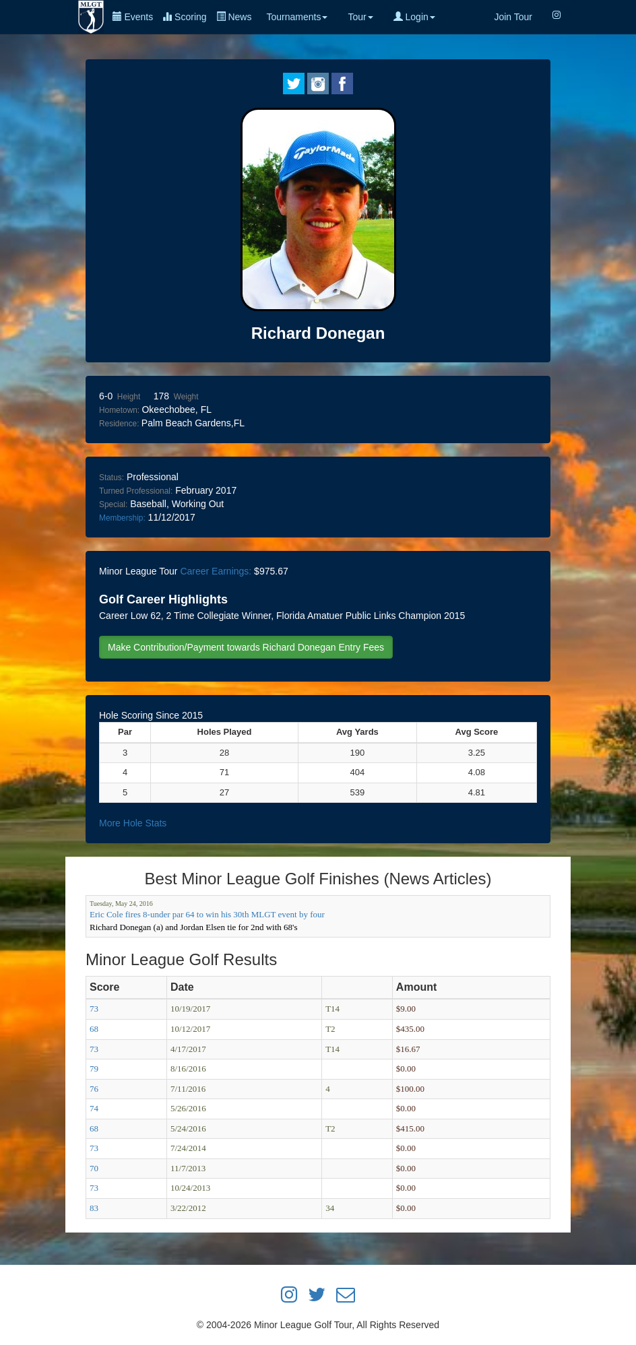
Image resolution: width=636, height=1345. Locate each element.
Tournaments (296, 16)
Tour (360, 16)
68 (94, 1029)
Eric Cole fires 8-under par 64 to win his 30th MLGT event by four (207, 914)
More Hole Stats (132, 823)
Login (414, 16)
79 (94, 1068)
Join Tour (513, 16)
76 (94, 1089)
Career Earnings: (215, 571)
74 (94, 1108)
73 (94, 1009)
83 (94, 1208)
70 (94, 1168)
